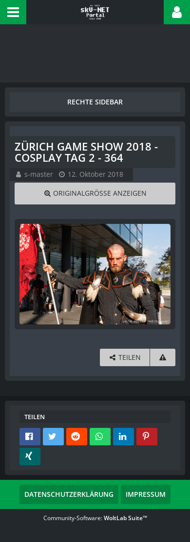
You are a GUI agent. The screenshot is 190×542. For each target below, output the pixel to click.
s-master (38, 174)
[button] (13, 12)
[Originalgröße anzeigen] (95, 193)
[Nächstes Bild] (161, 274)
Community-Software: (95, 518)
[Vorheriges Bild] (29, 274)
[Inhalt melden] (162, 358)
